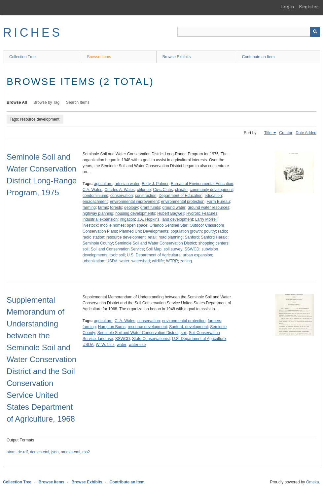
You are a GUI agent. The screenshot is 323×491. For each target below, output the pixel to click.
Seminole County (98, 243)
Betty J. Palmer (155, 183)
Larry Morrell (206, 219)
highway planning (98, 213)
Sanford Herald (214, 237)
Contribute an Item (258, 57)
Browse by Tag (47, 102)
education (213, 195)
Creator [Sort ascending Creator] (285, 133)
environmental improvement (134, 201)
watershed (140, 261)
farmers (214, 321)
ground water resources (208, 207)
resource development (126, 237)
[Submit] (315, 32)
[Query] (248, 32)
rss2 (86, 452)
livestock (90, 225)
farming (89, 207)
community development (211, 189)
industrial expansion (100, 219)
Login (287, 6)
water (124, 261)
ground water (173, 207)
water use (137, 344)
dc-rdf (23, 452)
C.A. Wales (92, 189)
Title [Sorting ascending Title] (268, 133)
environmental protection (182, 201)
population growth (186, 231)
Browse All (17, 102)
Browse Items (99, 57)
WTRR (172, 261)
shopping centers (213, 243)
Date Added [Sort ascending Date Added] (306, 133)
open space (137, 225)
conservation (121, 195)
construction (146, 195)
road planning (171, 237)
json (54, 452)
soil (86, 249)
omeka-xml (70, 452)
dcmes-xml (39, 452)
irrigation (127, 219)
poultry (210, 231)
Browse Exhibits (176, 57)
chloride (144, 189)
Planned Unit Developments (143, 231)
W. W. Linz (105, 344)
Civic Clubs (163, 189)
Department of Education (180, 195)
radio (222, 231)
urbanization (93, 261)
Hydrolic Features (201, 213)
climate (181, 189)
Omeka (312, 482)
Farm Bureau (218, 201)
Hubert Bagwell (170, 213)
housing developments (135, 213)
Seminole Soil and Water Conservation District (155, 243)
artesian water (127, 183)
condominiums (95, 195)
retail (152, 237)
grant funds (150, 207)
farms (103, 207)
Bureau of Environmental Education (202, 183)
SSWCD (192, 249)
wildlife (158, 261)
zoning (186, 261)
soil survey (172, 249)
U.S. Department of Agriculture (154, 255)
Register (308, 6)
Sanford (192, 237)
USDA (111, 261)
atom (11, 452)
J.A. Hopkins (148, 219)
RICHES (32, 32)
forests (116, 207)
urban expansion (197, 255)
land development (177, 219)
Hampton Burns (112, 326)
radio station (93, 237)
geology (131, 207)
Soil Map (154, 249)
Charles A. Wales (119, 189)
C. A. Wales (125, 321)
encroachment (95, 201)
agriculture (103, 183)
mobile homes (112, 225)
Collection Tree (22, 57)
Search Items (78, 102)
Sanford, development (188, 326)
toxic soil (117, 255)
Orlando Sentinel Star (169, 225)
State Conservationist (151, 338)
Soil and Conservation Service (117, 249)
